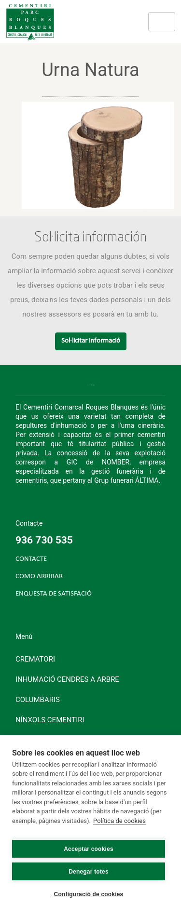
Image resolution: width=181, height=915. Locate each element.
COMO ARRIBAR (39, 576)
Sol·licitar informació (90, 341)
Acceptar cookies (88, 849)
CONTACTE (31, 559)
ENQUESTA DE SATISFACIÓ (53, 593)
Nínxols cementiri (49, 720)
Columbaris (37, 699)
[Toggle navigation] (161, 21)
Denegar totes (89, 871)
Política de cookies (119, 820)
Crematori (35, 659)
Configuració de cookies (89, 894)
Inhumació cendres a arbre (67, 679)
